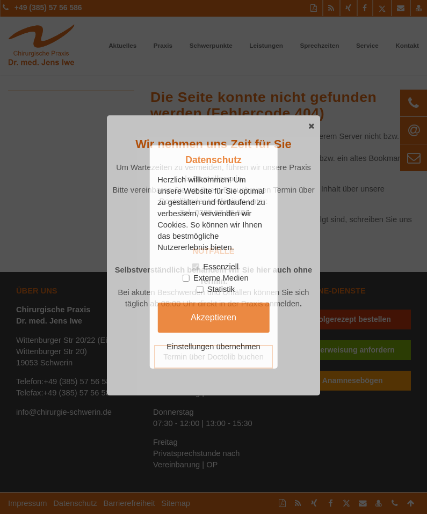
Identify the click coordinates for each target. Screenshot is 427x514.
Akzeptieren (213, 317)
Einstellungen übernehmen (213, 346)
